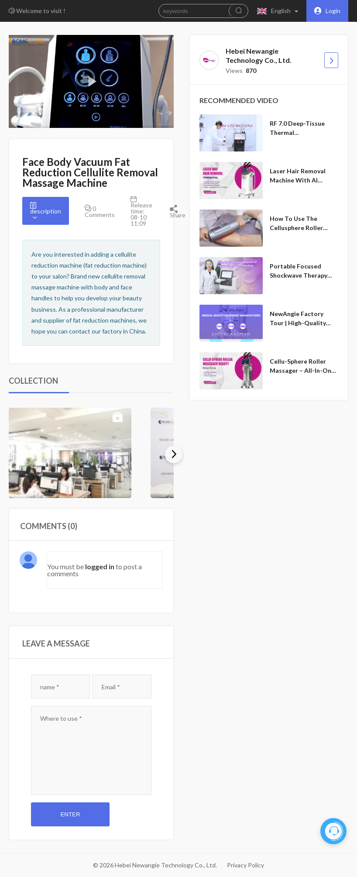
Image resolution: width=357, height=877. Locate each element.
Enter (70, 814)
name (49, 687)
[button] (279, 11)
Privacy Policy (245, 865)
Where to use (61, 718)
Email (111, 687)
